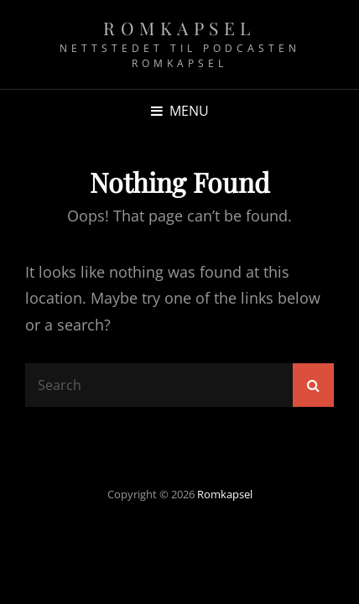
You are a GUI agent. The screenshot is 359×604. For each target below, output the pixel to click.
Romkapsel (179, 27)
